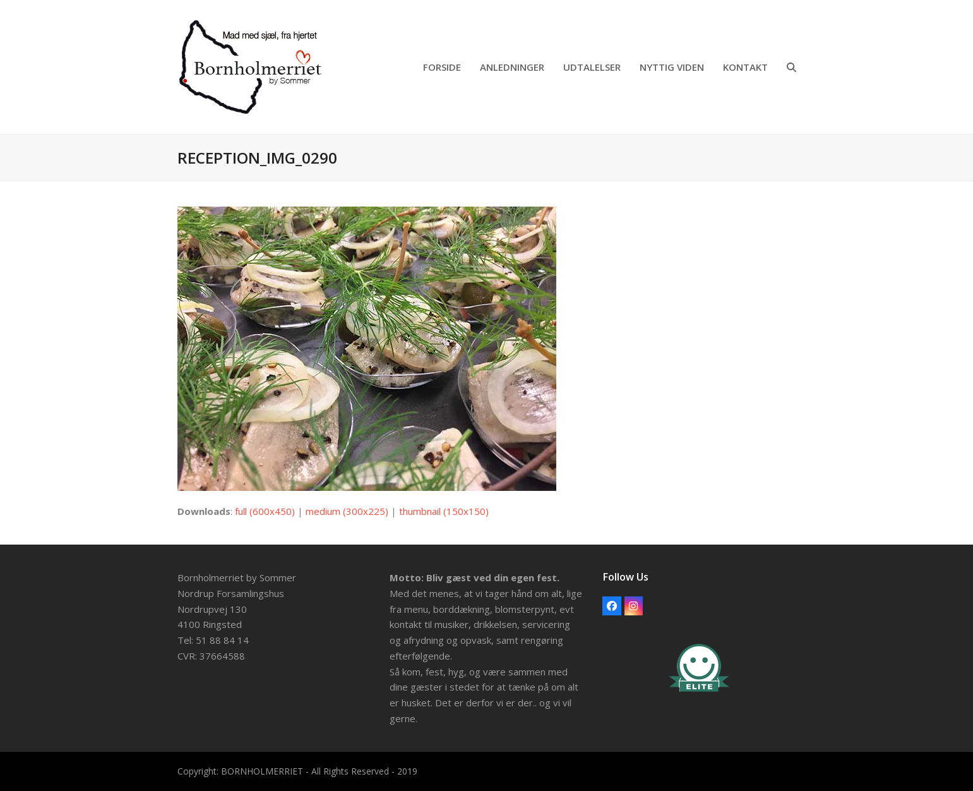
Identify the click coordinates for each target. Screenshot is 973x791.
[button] (791, 67)
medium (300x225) (347, 511)
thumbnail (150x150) (444, 511)
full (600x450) (265, 511)
